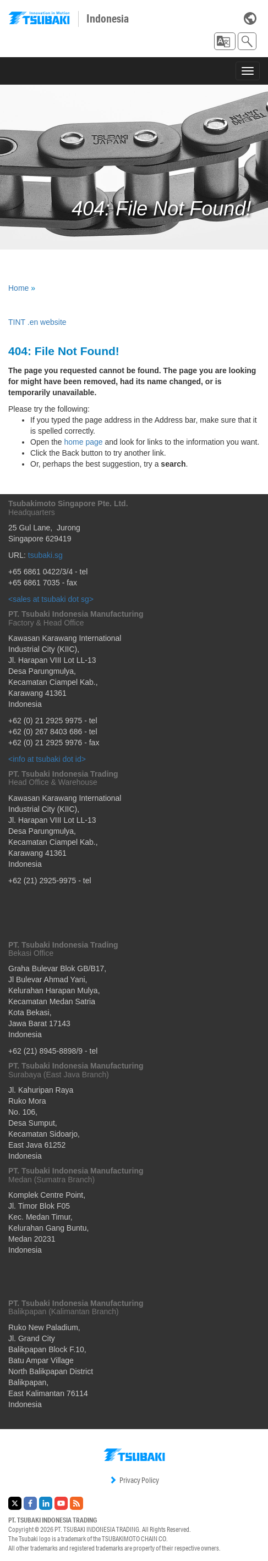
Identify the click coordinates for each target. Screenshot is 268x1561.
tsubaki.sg (45, 555)
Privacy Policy (134, 1480)
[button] (225, 41)
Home (18, 288)
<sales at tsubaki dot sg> (51, 599)
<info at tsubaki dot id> (47, 759)
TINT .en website (37, 322)
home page (83, 442)
